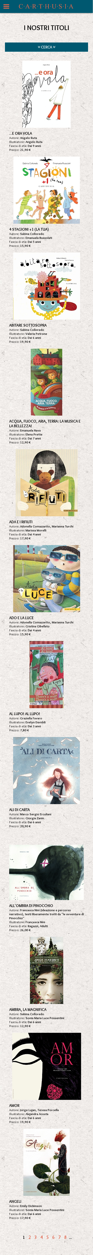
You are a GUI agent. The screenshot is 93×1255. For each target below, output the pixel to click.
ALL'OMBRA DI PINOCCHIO (31, 905)
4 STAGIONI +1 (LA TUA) (29, 229)
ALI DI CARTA (19, 809)
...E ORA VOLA (20, 133)
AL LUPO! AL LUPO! (24, 713)
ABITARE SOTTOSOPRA (28, 325)
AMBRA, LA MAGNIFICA (27, 1009)
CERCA (46, 47)
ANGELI (15, 1201)
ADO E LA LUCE (21, 617)
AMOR (14, 1105)
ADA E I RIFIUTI (20, 521)
